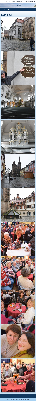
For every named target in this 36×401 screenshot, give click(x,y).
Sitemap (22, 399)
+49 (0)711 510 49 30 (10, 1)
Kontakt (8, 399)
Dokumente (27, 399)
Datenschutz (18, 399)
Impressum (13, 399)
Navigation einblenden (5, 9)
